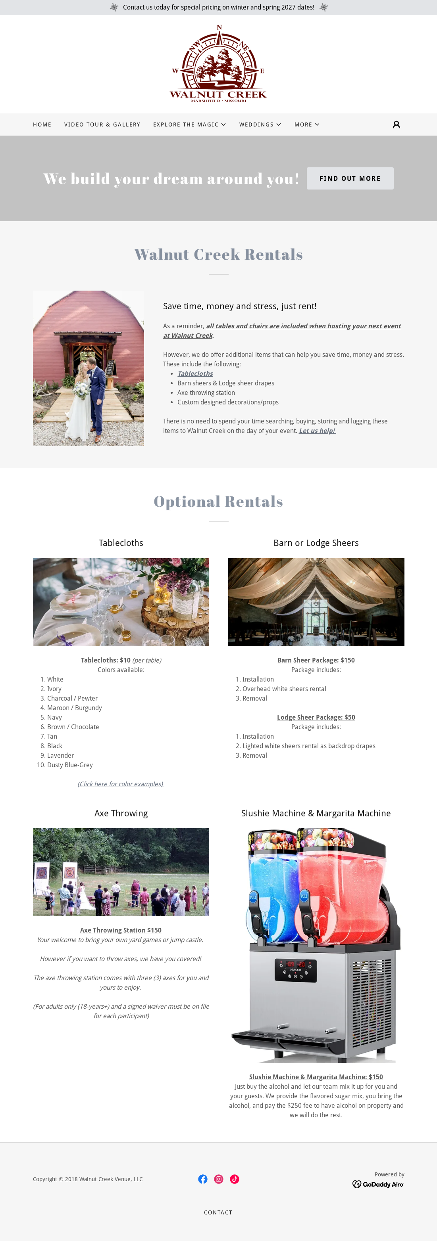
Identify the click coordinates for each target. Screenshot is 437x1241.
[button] (190, 124)
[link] (218, 63)
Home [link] (42, 124)
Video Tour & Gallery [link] (102, 124)
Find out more (350, 178)
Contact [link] (218, 1212)
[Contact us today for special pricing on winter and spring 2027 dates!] (218, 7)
